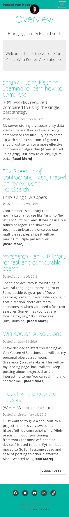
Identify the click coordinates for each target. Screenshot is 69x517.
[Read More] (21, 158)
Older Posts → (53, 470)
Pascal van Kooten (19, 4)
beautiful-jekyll (41, 509)
